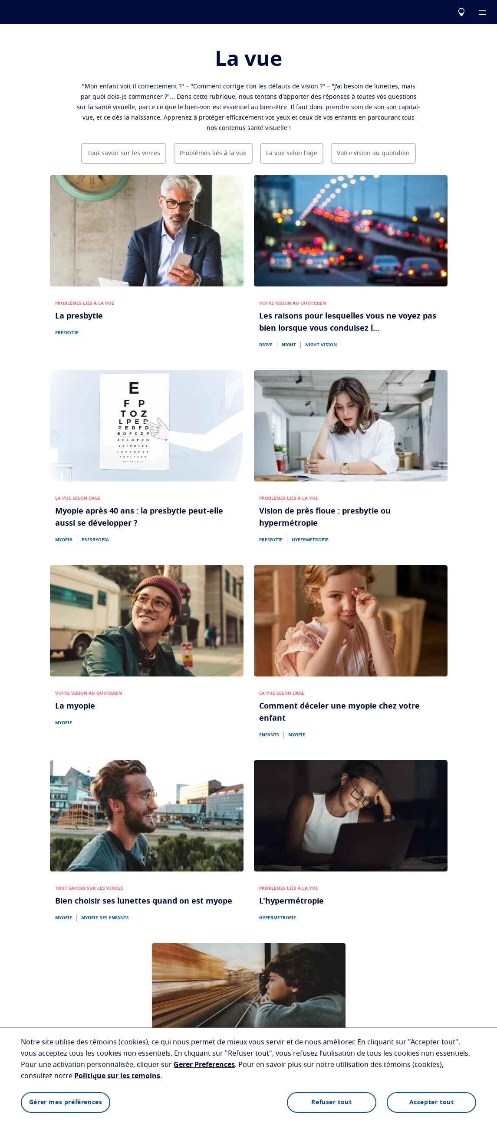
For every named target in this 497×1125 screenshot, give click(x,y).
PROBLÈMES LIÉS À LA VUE (84, 303)
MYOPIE (63, 723)
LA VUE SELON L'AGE (77, 498)
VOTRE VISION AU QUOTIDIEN (292, 303)
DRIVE (266, 345)
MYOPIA (63, 540)
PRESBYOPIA (95, 540)
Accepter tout (431, 1102)
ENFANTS (269, 735)
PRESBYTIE (67, 333)
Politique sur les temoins (117, 1076)
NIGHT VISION (321, 345)
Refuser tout (331, 1102)
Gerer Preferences (204, 1064)
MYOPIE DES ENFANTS (105, 918)
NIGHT (289, 345)
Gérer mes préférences (65, 1102)
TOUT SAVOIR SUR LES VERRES (89, 888)
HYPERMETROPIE (310, 540)
